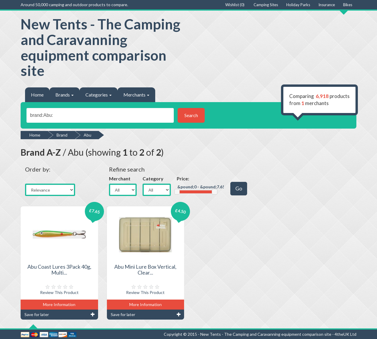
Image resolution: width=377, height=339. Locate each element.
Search (191, 115)
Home (37, 94)
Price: (183, 178)
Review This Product (59, 292)
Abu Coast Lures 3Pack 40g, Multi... (59, 269)
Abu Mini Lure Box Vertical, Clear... (145, 269)
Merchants (136, 94)
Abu (87, 134)
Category (153, 178)
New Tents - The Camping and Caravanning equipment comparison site (100, 47)
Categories (98, 94)
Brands (64, 94)
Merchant (119, 178)
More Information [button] (59, 304)
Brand (62, 134)
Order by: (37, 169)
